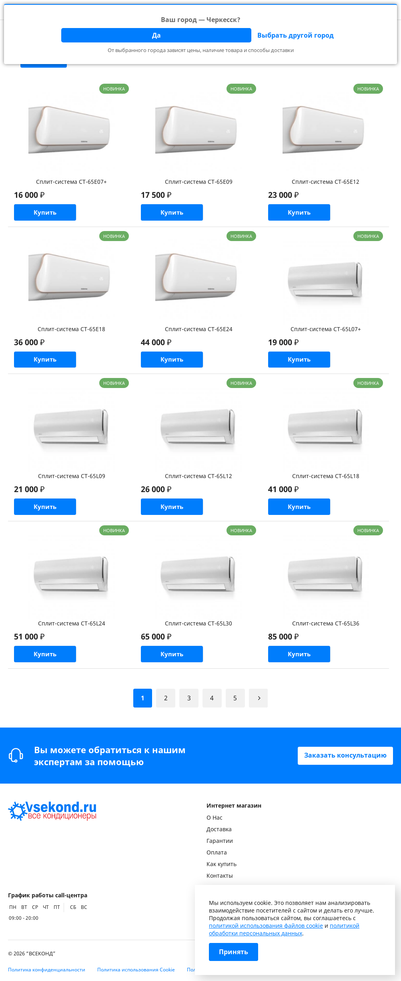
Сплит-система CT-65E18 (71, 330)
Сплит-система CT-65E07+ (71, 181)
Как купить (222, 864)
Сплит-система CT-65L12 (198, 479)
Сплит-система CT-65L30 (198, 628)
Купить (49, 213)
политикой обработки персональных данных (284, 929)
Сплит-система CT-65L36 (325, 628)
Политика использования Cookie (136, 969)
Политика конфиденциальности (46, 969)
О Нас (215, 817)
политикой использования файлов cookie (266, 925)
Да (156, 35)
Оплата (217, 852)
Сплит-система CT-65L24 (71, 628)
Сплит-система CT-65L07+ (326, 330)
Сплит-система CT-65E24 (199, 330)
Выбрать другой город (295, 35)
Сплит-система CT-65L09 (71, 479)
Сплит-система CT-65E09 (199, 181)
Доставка (219, 829)
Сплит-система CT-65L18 (325, 479)
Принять (233, 952)
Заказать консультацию (345, 755)
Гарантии (220, 840)
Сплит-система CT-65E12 (325, 181)
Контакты (220, 875)
